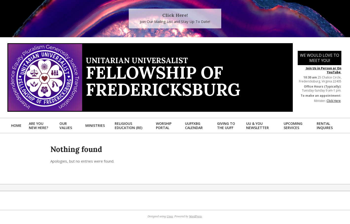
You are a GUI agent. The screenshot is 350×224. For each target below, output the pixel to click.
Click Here (334, 101)
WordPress (195, 216)
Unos (170, 216)
